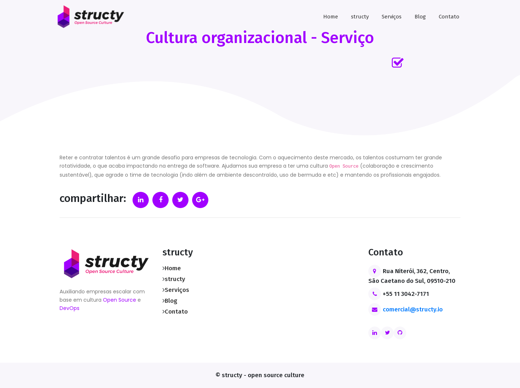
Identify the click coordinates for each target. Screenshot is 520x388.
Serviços (392, 16)
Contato (449, 16)
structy (360, 16)
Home (330, 16)
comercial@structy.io (413, 309)
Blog (420, 16)
